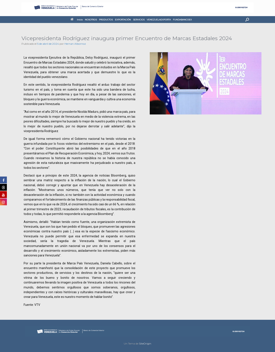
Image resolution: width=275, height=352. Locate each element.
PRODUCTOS (106, 19)
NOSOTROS (91, 19)
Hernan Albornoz (75, 43)
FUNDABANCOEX (182, 19)
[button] (247, 19)
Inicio (76, 19)
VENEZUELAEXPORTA (159, 19)
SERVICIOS (139, 19)
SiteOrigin (145, 343)
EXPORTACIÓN (123, 19)
